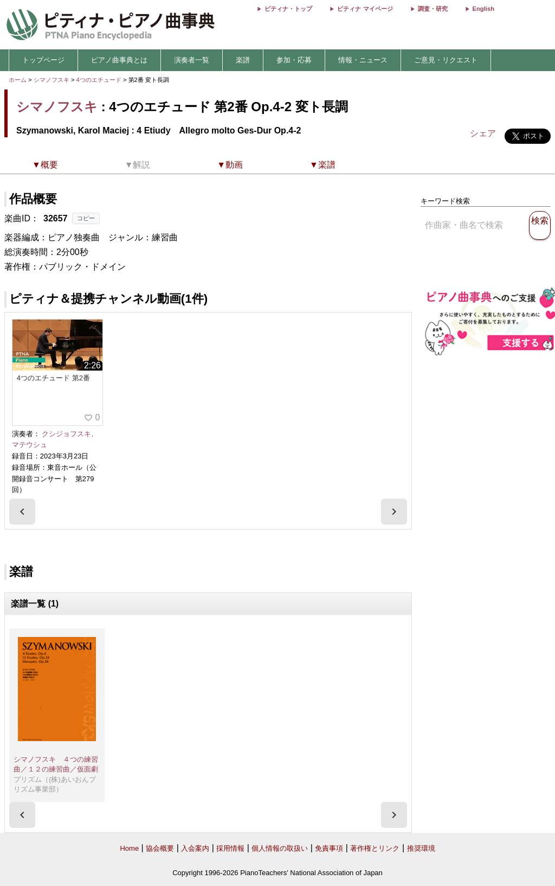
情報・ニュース (363, 60)
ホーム (18, 80)
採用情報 (230, 848)
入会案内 (195, 848)
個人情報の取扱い (279, 848)
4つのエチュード (99, 80)
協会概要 (160, 848)
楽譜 (243, 60)
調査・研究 (433, 8)
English (483, 8)
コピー (86, 218)
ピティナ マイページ (364, 8)
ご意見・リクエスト (445, 60)
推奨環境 (421, 848)
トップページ (43, 60)
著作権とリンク (374, 848)
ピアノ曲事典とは (119, 60)
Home (129, 848)
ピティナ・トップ (288, 8)
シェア (483, 133)
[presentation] (22, 512)
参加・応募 (294, 60)
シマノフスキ (51, 80)
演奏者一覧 (191, 60)
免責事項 (329, 848)
